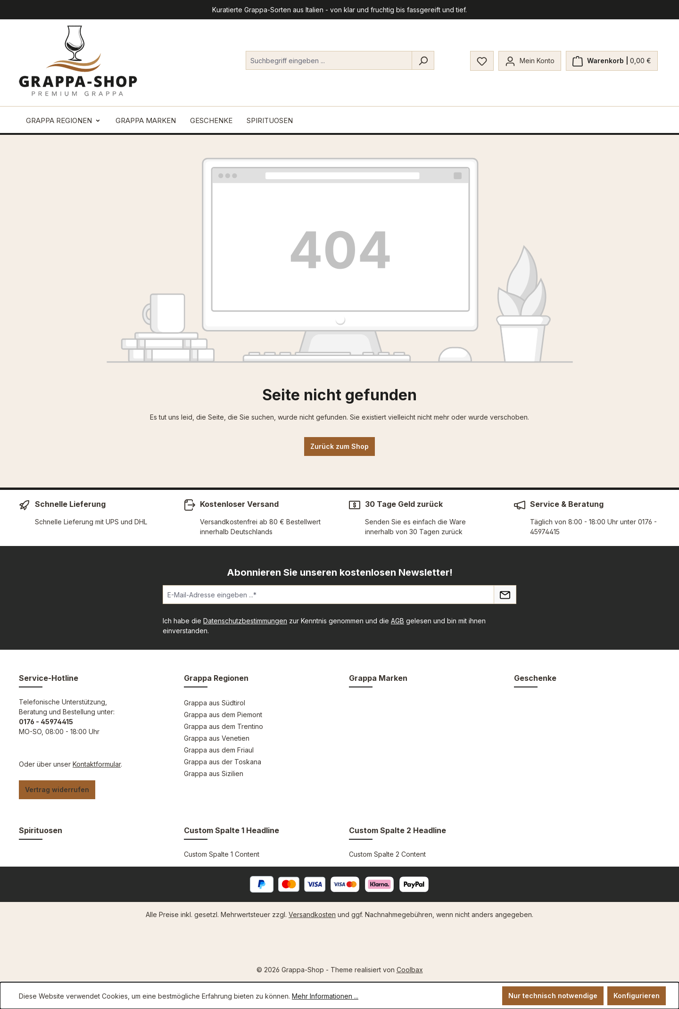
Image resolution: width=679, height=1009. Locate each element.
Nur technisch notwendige (552, 996)
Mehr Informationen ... (325, 996)
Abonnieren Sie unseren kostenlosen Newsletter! (340, 572)
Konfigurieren (636, 996)
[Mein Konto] (530, 60)
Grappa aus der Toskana (222, 762)
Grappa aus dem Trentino (223, 726)
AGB (397, 621)
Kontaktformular (97, 764)
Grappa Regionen (216, 678)
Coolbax (410, 970)
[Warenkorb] (611, 60)
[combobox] (329, 60)
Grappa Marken (378, 678)
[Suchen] (423, 60)
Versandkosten (312, 914)
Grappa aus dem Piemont (223, 715)
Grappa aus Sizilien (213, 773)
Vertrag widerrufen (57, 790)
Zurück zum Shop (339, 446)
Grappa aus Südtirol (214, 703)
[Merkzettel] (482, 60)
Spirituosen (40, 830)
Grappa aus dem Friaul (219, 750)
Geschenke (535, 678)
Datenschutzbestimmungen (245, 621)
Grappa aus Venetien (216, 738)
